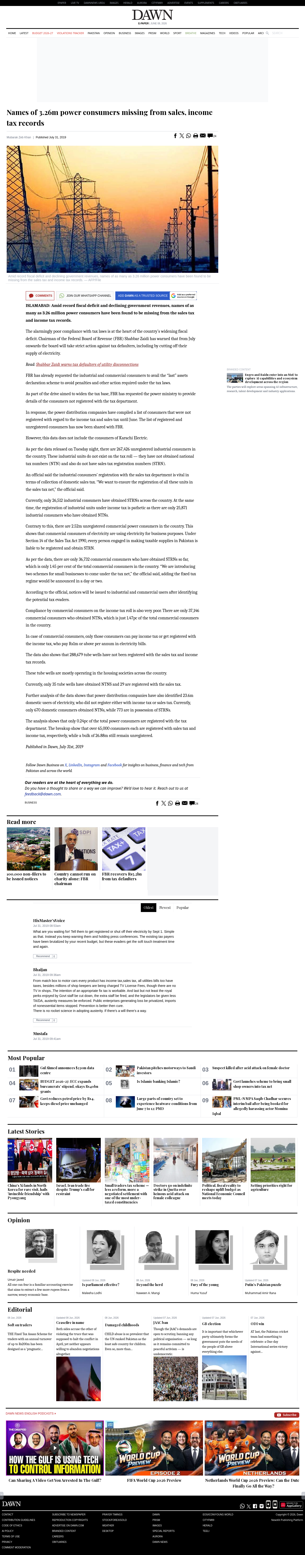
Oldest (148, 907)
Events (188, 3)
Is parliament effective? (100, 1284)
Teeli (206, 1531)
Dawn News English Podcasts (31, 1413)
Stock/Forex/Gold (114, 1520)
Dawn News (160, 1542)
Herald (127, 3)
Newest (165, 907)
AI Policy (8, 1531)
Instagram (92, 765)
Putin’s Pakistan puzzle (263, 1284)
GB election (211, 1324)
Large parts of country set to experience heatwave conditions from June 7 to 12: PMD (167, 1103)
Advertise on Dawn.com (68, 1525)
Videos (234, 33)
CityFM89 (157, 3)
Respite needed (22, 1271)
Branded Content (239, 369)
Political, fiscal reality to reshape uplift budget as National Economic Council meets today (223, 1191)
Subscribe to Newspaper (69, 1514)
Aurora (142, 3)
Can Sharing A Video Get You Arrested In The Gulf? (55, 1480)
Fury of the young (205, 1284)
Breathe (191, 33)
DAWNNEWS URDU (94, 3)
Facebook (114, 765)
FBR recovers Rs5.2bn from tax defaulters (122, 876)
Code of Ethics (12, 1525)
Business (125, 33)
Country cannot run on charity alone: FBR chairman (75, 878)
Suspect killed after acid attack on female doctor (251, 1068)
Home (12, 33)
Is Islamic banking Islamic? (158, 1081)
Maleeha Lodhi (92, 1293)
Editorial (20, 1309)
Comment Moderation (16, 1547)
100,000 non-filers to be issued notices (26, 876)
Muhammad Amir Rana (260, 1293)
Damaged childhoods (122, 1325)
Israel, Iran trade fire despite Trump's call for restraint (75, 1189)
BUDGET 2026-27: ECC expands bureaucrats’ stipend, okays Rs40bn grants (69, 1086)
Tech (222, 33)
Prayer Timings (112, 1514)
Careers (224, 3)
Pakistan (94, 33)
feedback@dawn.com (43, 794)
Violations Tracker (70, 33)
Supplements (206, 3)
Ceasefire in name (70, 1322)
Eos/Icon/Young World (218, 1514)
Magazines (207, 33)
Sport (177, 33)
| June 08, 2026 (152, 23)
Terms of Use (11, 1536)
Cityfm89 (208, 1520)
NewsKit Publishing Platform (287, 1520)
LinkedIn (75, 765)
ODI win (257, 1324)
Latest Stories (26, 1131)
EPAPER (62, 3)
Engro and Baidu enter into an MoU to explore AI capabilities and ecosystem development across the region (271, 378)
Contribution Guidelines (18, 1520)
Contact (7, 1514)
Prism (152, 33)
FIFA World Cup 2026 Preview (154, 1480)
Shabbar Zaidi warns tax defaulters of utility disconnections (87, 364)
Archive (263, 33)
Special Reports (163, 1531)
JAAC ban (160, 1322)
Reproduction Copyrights (70, 1520)
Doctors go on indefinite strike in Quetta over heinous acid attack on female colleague (172, 1191)
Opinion (109, 33)
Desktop (108, 1531)
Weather (108, 1525)
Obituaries (240, 3)
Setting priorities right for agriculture (271, 1187)
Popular (248, 33)
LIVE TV (75, 3)
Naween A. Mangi (148, 1293)
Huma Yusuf (199, 1293)
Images (114, 3)
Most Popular (26, 1058)
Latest (24, 33)
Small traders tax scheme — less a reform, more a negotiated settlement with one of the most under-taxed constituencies (127, 1193)
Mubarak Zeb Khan (19, 137)
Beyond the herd (149, 1284)
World (164, 33)
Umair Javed (16, 1280)
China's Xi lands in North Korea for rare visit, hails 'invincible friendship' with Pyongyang (28, 1191)
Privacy (7, 1542)
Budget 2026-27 (42, 33)
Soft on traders (20, 1325)
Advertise (174, 3)
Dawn (156, 1514)
